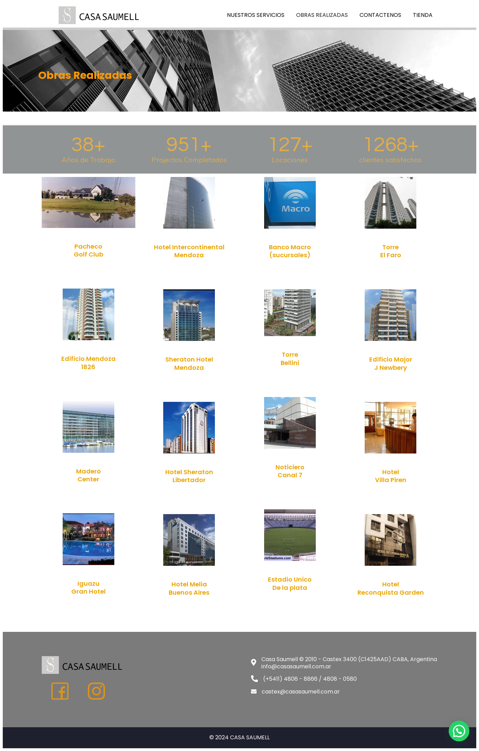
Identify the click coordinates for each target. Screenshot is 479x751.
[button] (459, 731)
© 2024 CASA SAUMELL (239, 737)
